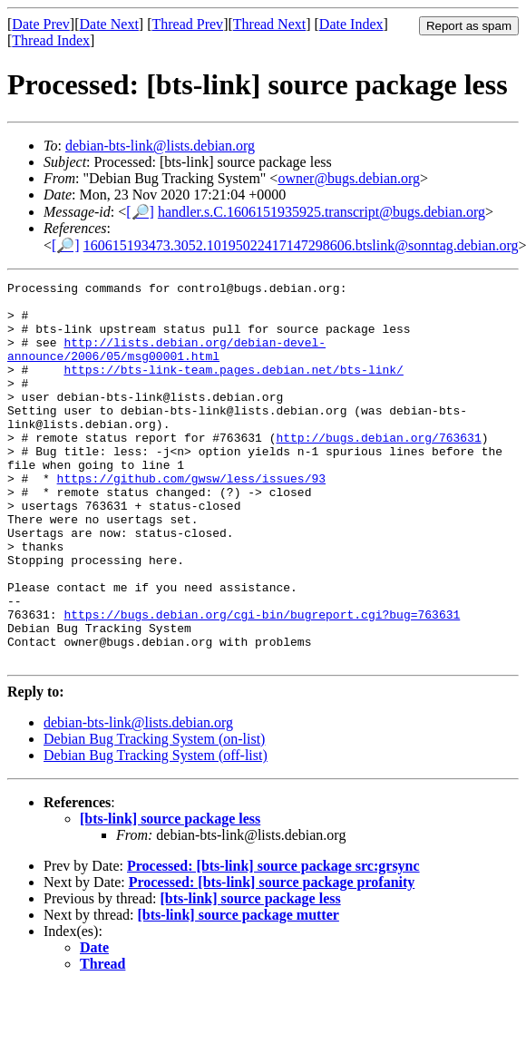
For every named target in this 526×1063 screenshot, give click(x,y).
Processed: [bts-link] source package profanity (272, 958)
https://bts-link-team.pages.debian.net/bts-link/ (233, 388)
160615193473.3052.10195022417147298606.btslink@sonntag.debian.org (301, 245)
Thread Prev (187, 24)
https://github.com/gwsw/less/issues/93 (191, 519)
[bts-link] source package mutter (238, 991)
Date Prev (41, 24)
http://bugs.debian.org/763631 (378, 470)
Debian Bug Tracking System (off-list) (156, 831)
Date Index (351, 24)
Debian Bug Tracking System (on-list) (154, 815)
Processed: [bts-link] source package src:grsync (273, 942)
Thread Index (51, 40)
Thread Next (269, 24)
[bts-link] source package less (170, 894)
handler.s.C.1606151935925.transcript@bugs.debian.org (321, 211)
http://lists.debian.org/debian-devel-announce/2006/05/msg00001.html (166, 363)
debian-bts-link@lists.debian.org (160, 145)
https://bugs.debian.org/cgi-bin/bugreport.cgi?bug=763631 (261, 682)
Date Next (109, 24)
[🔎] (140, 211)
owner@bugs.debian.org (349, 178)
